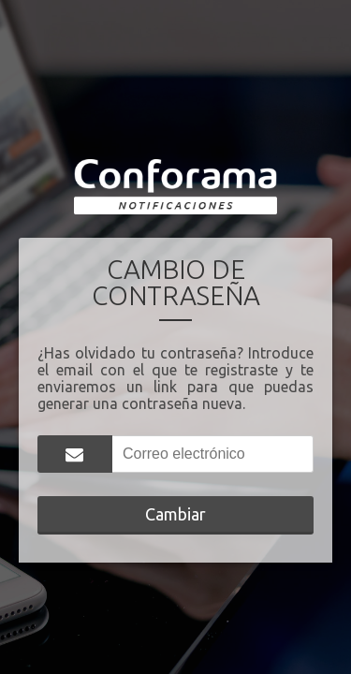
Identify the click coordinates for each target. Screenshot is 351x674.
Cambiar (175, 514)
